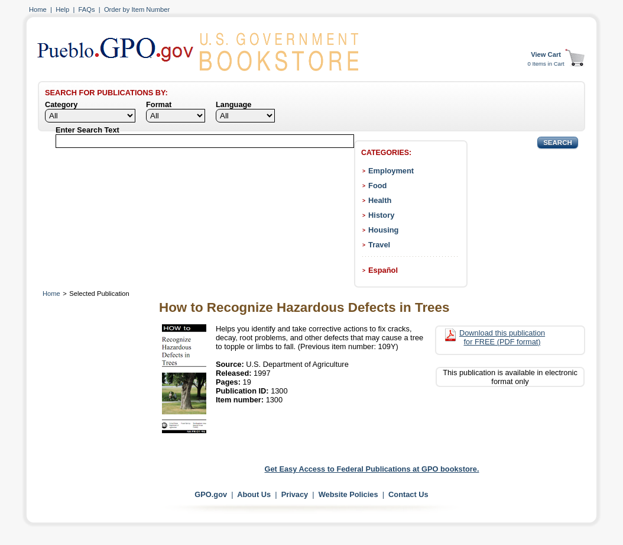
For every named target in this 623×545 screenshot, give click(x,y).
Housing (383, 229)
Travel (379, 244)
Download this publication (502, 337)
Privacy (295, 494)
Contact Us (408, 494)
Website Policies (348, 494)
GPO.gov (210, 494)
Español (383, 270)
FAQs (87, 9)
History (381, 215)
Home (38, 9)
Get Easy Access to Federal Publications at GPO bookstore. (372, 469)
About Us (254, 494)
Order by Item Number (137, 9)
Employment (391, 170)
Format (158, 104)
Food (377, 185)
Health (379, 200)
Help (62, 9)
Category (61, 104)
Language (233, 104)
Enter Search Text (87, 129)
